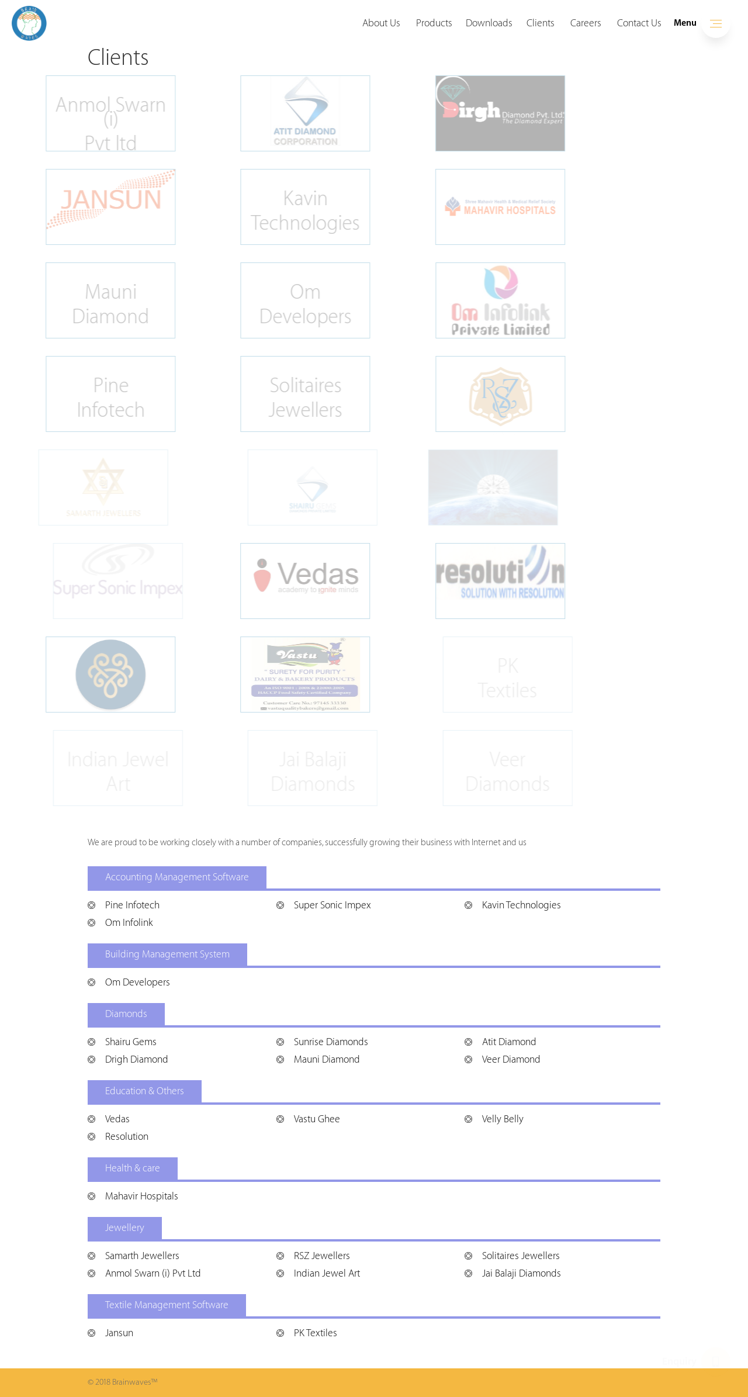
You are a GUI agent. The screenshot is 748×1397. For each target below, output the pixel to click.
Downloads (489, 23)
